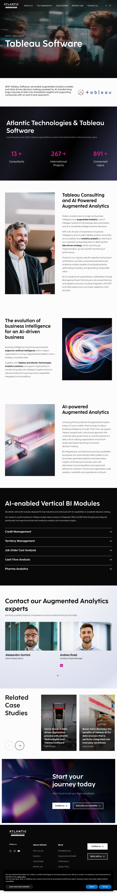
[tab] (57, 675)
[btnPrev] (9, 745)
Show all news (12, 722)
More (60, 845)
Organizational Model (67, 856)
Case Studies (38, 861)
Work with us (97, 856)
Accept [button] (105, 887)
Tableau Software (18, 36)
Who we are (38, 851)
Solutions (8, 36)
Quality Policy (63, 867)
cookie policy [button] (21, 877)
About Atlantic (40, 845)
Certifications (63, 861)
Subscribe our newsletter (88, 806)
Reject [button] (91, 887)
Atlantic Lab (38, 867)
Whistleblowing (64, 851)
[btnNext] (19, 745)
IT (110, 5)
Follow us (13, 844)
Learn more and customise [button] (19, 887)
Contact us (61, 806)
